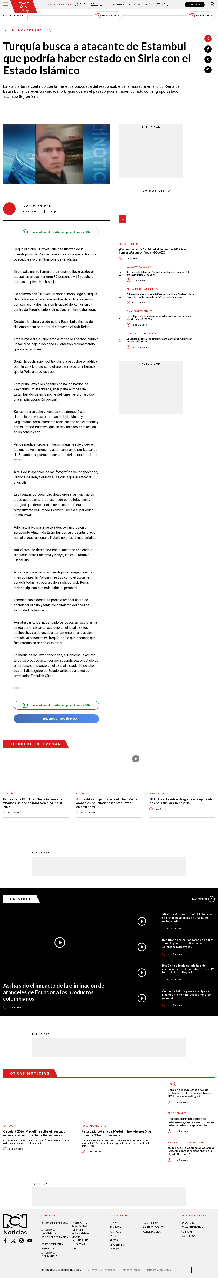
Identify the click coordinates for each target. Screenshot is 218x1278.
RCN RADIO (115, 1231)
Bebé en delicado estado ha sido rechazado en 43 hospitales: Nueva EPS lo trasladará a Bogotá (188, 969)
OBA (74, 1248)
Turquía (8, 793)
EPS (170, 1084)
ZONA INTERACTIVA (192, 1227)
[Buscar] (213, 4)
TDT (128, 1223)
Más (203, 899)
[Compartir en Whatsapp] (208, 69)
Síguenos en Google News (56, 719)
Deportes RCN (79, 4)
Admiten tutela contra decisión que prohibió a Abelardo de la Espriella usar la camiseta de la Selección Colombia (160, 295)
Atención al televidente (48, 1231)
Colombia (45, 4)
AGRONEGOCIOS (152, 1231)
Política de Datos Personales (101, 1270)
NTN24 (113, 1223)
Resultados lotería (94, 1125)
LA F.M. (113, 1236)
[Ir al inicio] (23, 6)
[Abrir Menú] (5, 5)
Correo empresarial (53, 1244)
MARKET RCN (188, 1236)
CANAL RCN (194, 4)
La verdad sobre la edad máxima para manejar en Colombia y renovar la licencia (159, 340)
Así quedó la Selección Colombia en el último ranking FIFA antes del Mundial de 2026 (158, 273)
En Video (21, 899)
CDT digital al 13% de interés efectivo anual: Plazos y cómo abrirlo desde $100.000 (159, 318)
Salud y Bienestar (96, 4)
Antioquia (9, 1125)
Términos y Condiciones (159, 1270)
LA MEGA (114, 1249)
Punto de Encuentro (161, 4)
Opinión (147, 4)
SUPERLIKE (186, 1231)
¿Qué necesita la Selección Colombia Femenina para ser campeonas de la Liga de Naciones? (191, 1151)
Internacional (63, 4)
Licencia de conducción (141, 333)
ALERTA (114, 1240)
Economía (118, 4)
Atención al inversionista (49, 1254)
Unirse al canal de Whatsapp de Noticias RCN (56, 232)
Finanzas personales (139, 311)
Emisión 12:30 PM (107, 15)
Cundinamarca (177, 1113)
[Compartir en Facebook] (208, 49)
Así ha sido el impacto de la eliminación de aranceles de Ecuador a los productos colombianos (107, 803)
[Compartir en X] (208, 59)
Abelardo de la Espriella (142, 289)
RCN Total (116, 1227)
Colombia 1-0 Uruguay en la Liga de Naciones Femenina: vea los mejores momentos (186, 994)
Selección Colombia (139, 266)
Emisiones (13, 15)
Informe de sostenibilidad (80, 1231)
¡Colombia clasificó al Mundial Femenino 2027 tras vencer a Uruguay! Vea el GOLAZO (152, 251)
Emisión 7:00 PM (200, 15)
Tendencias (133, 4)
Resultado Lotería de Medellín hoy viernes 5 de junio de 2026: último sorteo (116, 1133)
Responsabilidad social (55, 1223)
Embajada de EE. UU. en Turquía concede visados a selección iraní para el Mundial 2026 (32, 803)
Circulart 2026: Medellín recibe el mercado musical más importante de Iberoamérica (34, 1133)
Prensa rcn (47, 1248)
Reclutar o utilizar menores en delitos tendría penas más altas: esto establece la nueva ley (188, 943)
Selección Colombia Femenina (186, 1142)
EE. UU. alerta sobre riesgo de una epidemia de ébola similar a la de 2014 (180, 801)
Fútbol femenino (129, 244)
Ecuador (81, 793)
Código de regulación (54, 1237)
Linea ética (78, 1244)
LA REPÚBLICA (150, 1223)
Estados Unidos (158, 793)
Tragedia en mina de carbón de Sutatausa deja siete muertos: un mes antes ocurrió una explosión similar (191, 1122)
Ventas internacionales (82, 1238)
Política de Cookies (131, 1270)
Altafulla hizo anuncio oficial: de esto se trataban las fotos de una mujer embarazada (187, 918)
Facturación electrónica (79, 1224)
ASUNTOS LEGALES (153, 1227)
